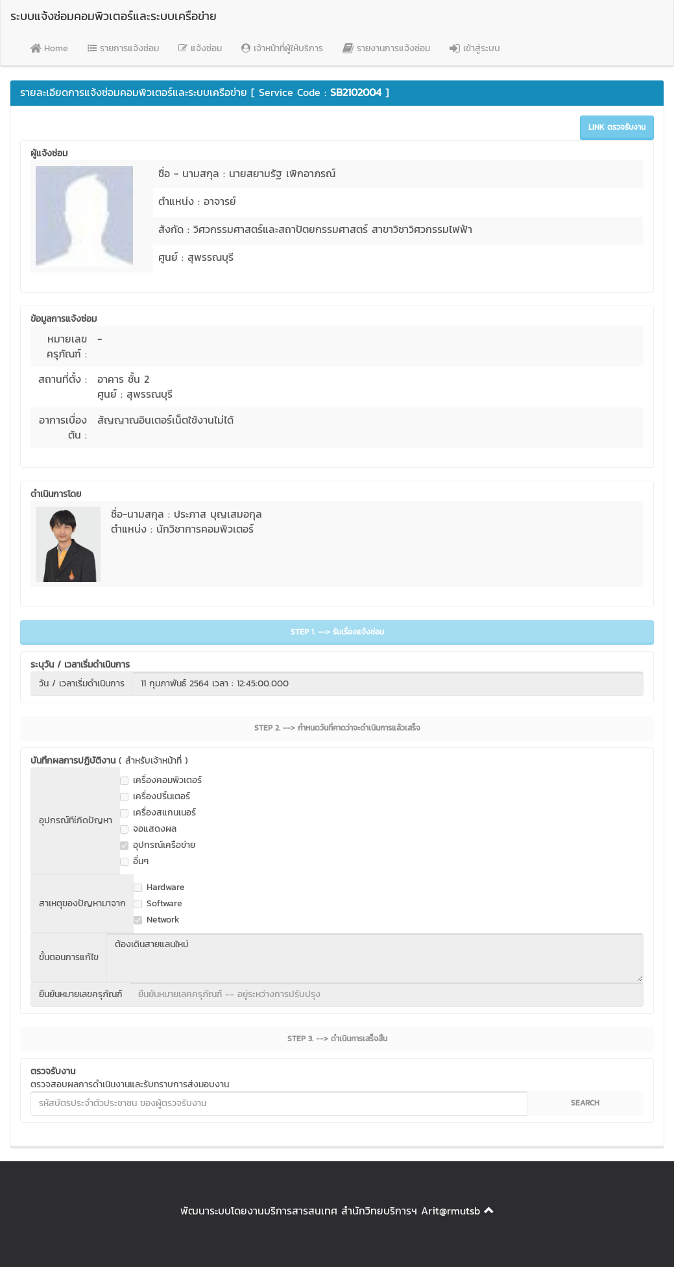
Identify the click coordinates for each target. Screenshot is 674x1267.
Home (49, 48)
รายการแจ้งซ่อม (123, 48)
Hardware (159, 887)
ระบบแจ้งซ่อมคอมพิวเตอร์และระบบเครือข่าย (113, 16)
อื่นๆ (134, 861)
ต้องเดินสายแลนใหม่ (375, 957)
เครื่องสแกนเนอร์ (158, 812)
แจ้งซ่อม (200, 48)
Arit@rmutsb (450, 1210)
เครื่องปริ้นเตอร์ (155, 796)
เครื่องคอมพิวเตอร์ (161, 780)
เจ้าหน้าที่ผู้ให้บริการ (282, 48)
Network (157, 919)
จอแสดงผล (148, 829)
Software (158, 903)
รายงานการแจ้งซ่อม (386, 48)
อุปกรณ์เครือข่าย (157, 845)
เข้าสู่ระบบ (475, 48)
